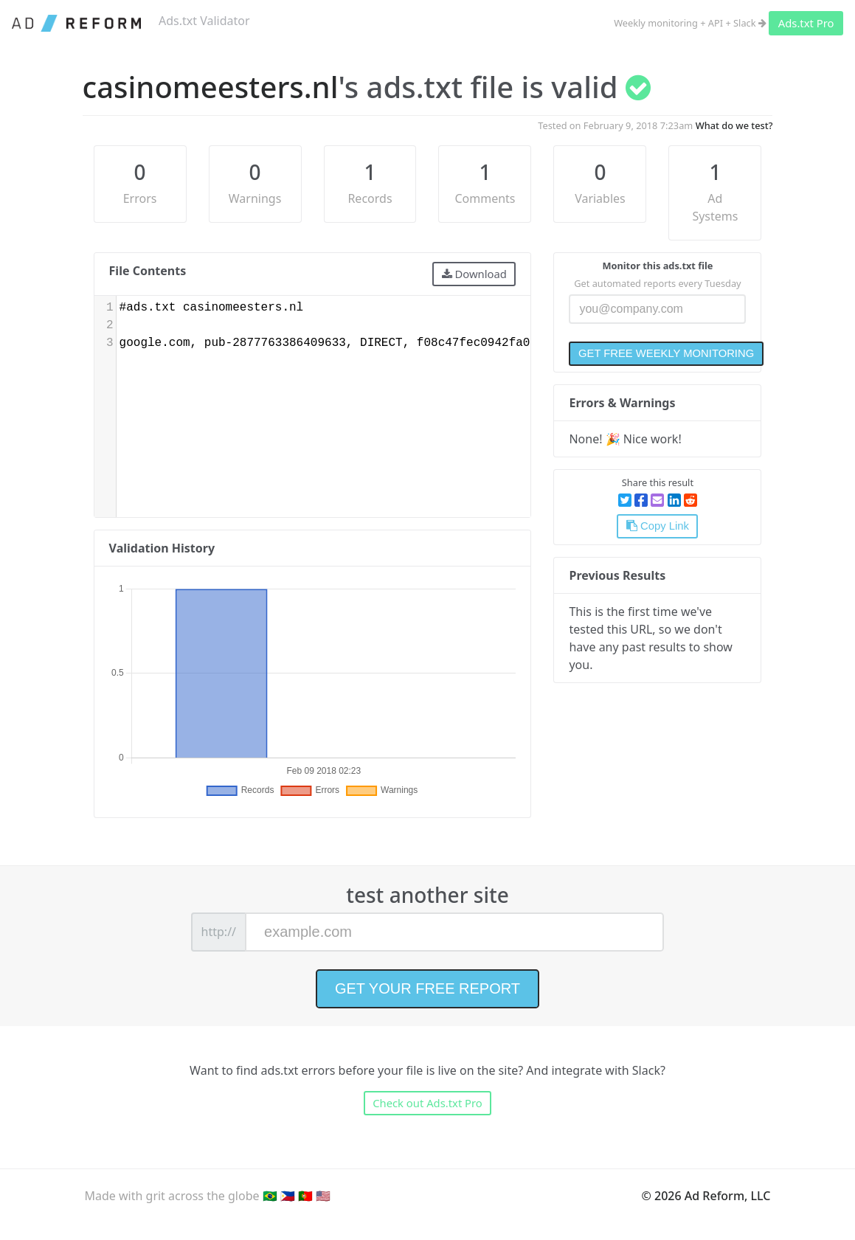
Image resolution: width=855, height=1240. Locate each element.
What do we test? (734, 125)
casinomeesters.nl (211, 86)
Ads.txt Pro (806, 22)
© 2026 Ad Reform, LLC (706, 1196)
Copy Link (657, 526)
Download (474, 273)
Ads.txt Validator (204, 21)
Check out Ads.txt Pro (427, 1102)
